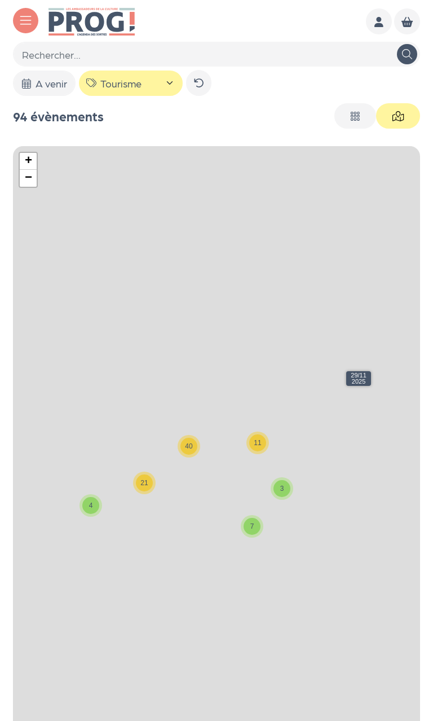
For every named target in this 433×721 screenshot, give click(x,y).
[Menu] (25, 20)
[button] (358, 378)
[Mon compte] (379, 21)
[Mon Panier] (407, 21)
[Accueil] (91, 20)
